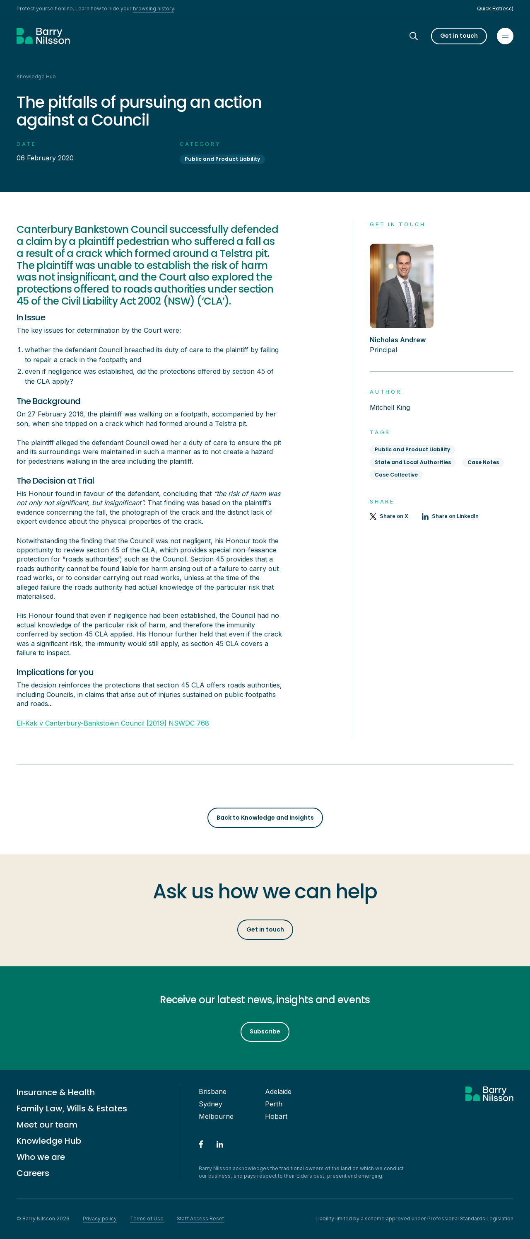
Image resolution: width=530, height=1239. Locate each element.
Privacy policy (100, 1218)
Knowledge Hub (49, 1141)
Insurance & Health (56, 1092)
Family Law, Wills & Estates (72, 1108)
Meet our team (47, 1124)
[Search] (421, 36)
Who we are (41, 1157)
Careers (33, 1173)
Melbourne (216, 1116)
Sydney (210, 1104)
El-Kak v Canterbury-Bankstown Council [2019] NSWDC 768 (113, 723)
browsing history (153, 8)
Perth (273, 1104)
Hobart (276, 1116)
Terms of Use (147, 1218)
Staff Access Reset (200, 1218)
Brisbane (212, 1091)
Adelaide (278, 1091)
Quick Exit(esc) (495, 8)
